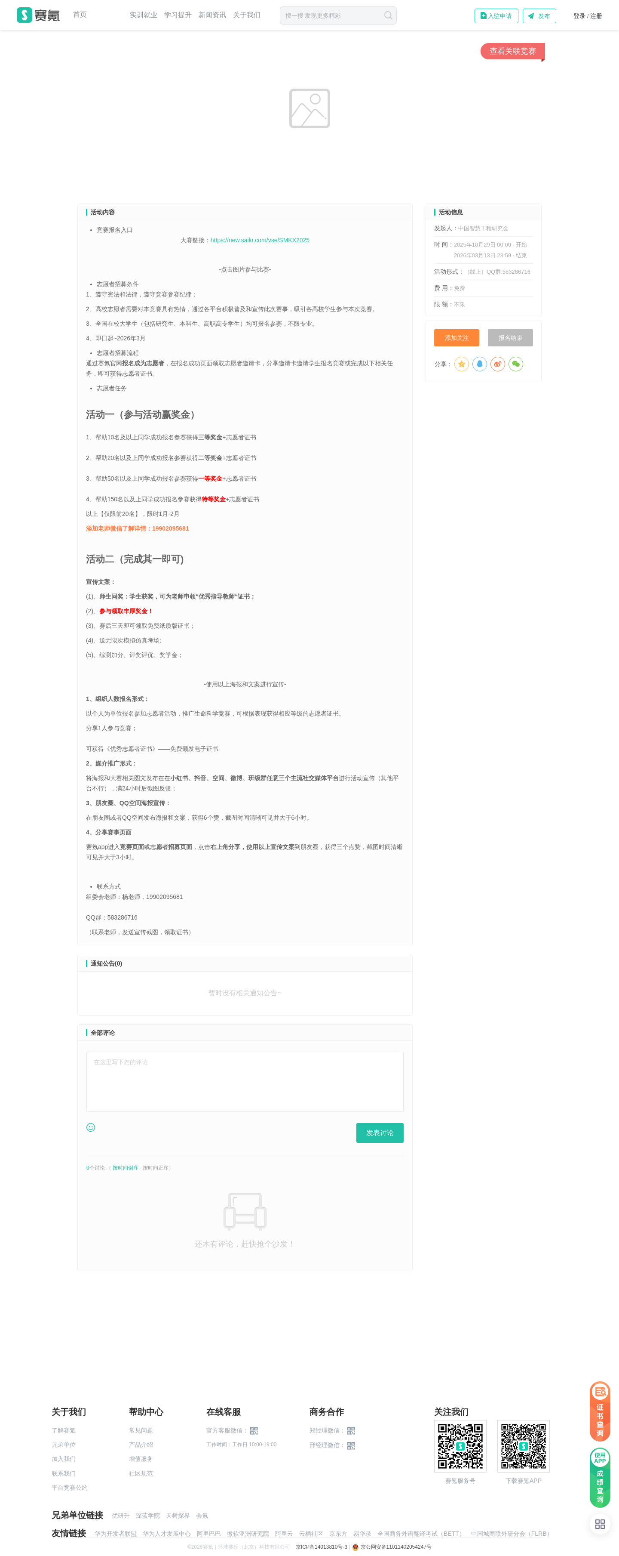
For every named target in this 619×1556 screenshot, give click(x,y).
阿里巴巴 (209, 1533)
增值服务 (141, 1458)
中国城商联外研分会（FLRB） (512, 1533)
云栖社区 (311, 1533)
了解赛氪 (64, 1430)
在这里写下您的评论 (121, 1062)
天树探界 (178, 1515)
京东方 (338, 1533)
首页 (80, 14)
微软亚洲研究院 (248, 1533)
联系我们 (64, 1473)
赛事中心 (108, 15)
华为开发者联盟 (116, 1533)
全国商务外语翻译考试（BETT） (421, 1533)
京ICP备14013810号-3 (321, 1547)
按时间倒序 (125, 1168)
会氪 (202, 1515)
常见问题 (141, 1430)
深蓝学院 (148, 1515)
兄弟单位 (64, 1444)
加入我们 (64, 1458)
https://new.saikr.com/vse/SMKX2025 (260, 240)
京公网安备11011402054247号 (392, 1547)
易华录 (362, 1533)
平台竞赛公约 (70, 1487)
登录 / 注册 (587, 16)
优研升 (121, 1515)
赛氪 (38, 15)
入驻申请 (500, 15)
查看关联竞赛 (513, 51)
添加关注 (457, 337)
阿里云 (284, 1533)
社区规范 (141, 1473)
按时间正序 (156, 1168)
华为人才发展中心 (167, 1533)
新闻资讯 (212, 15)
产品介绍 (141, 1444)
